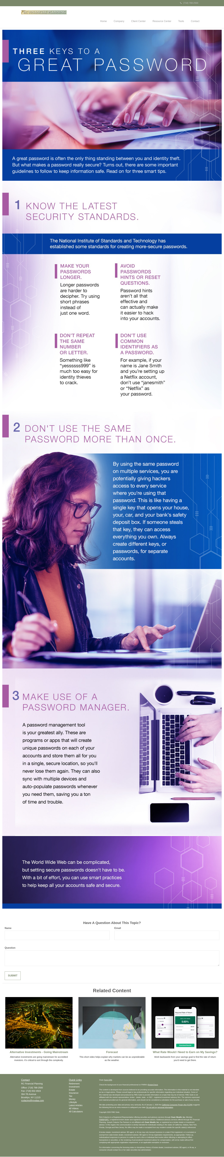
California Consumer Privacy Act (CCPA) (177, 1105)
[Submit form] (13, 976)
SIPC (107, 1120)
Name (8, 928)
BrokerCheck (153, 1085)
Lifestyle (73, 1102)
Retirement (74, 1084)
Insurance (73, 1093)
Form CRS (108, 1080)
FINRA (101, 1120)
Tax (70, 1096)
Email (117, 928)
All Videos (74, 1109)
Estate (72, 1090)
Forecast (112, 1052)
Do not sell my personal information (159, 1108)
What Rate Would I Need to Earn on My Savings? (185, 1052)
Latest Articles (75, 1106)
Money (72, 1099)
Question (10, 948)
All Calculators (76, 1112)
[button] (115, 17)
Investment (74, 1087)
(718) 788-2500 (189, 3)
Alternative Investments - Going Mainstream (39, 1052)
